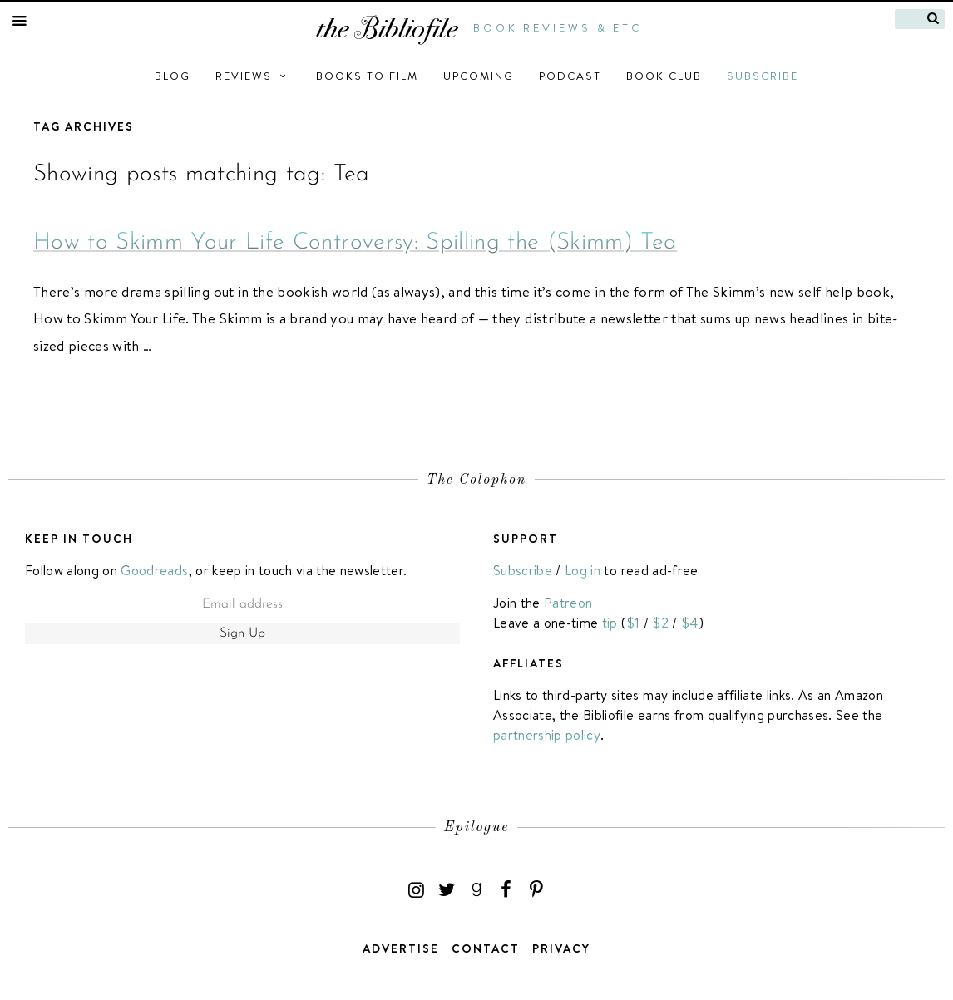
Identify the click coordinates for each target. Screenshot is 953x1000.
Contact (486, 948)
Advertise (401, 948)
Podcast (570, 75)
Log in (582, 570)
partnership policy (546, 735)
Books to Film (367, 75)
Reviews (253, 75)
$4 (690, 622)
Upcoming (478, 75)
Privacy (561, 948)
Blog (172, 75)
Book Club (664, 75)
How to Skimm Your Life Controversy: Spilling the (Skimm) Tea (355, 242)
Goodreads (154, 570)
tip (610, 622)
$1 (633, 622)
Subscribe (762, 75)
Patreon (568, 603)
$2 (660, 622)
